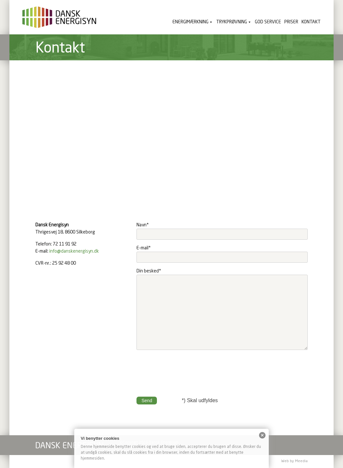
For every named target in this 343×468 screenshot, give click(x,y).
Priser (291, 22)
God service (268, 22)
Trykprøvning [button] (231, 22)
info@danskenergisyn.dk (74, 251)
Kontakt (311, 22)
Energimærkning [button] (190, 22)
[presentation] (185, 369)
